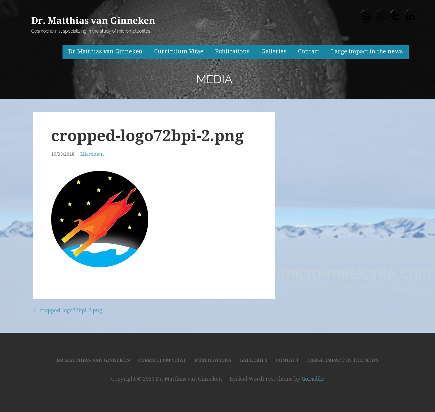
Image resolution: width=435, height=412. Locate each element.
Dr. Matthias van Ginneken (93, 21)
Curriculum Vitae (178, 51)
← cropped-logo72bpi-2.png (67, 310)
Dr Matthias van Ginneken (105, 51)
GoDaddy (313, 379)
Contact (308, 51)
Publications (232, 51)
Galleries (274, 51)
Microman (92, 154)
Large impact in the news (367, 51)
